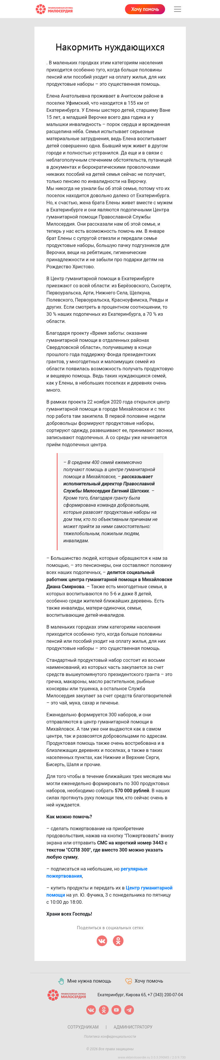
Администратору (133, 1027)
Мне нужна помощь (84, 981)
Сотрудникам (83, 1027)
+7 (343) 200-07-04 (165, 994)
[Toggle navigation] (178, 9)
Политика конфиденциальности (110, 1037)
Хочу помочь (145, 9)
